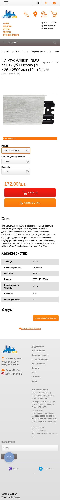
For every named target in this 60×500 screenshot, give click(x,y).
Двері (6, 23)
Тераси (7, 32)
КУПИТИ (30, 193)
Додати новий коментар (45, 318)
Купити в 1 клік (30, 203)
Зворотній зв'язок (30, 328)
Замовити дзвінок (11, 358)
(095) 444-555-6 (10, 364)
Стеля (6, 29)
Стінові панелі (11, 35)
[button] (6, 2)
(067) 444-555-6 (10, 361)
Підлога (7, 26)
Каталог (10, 43)
